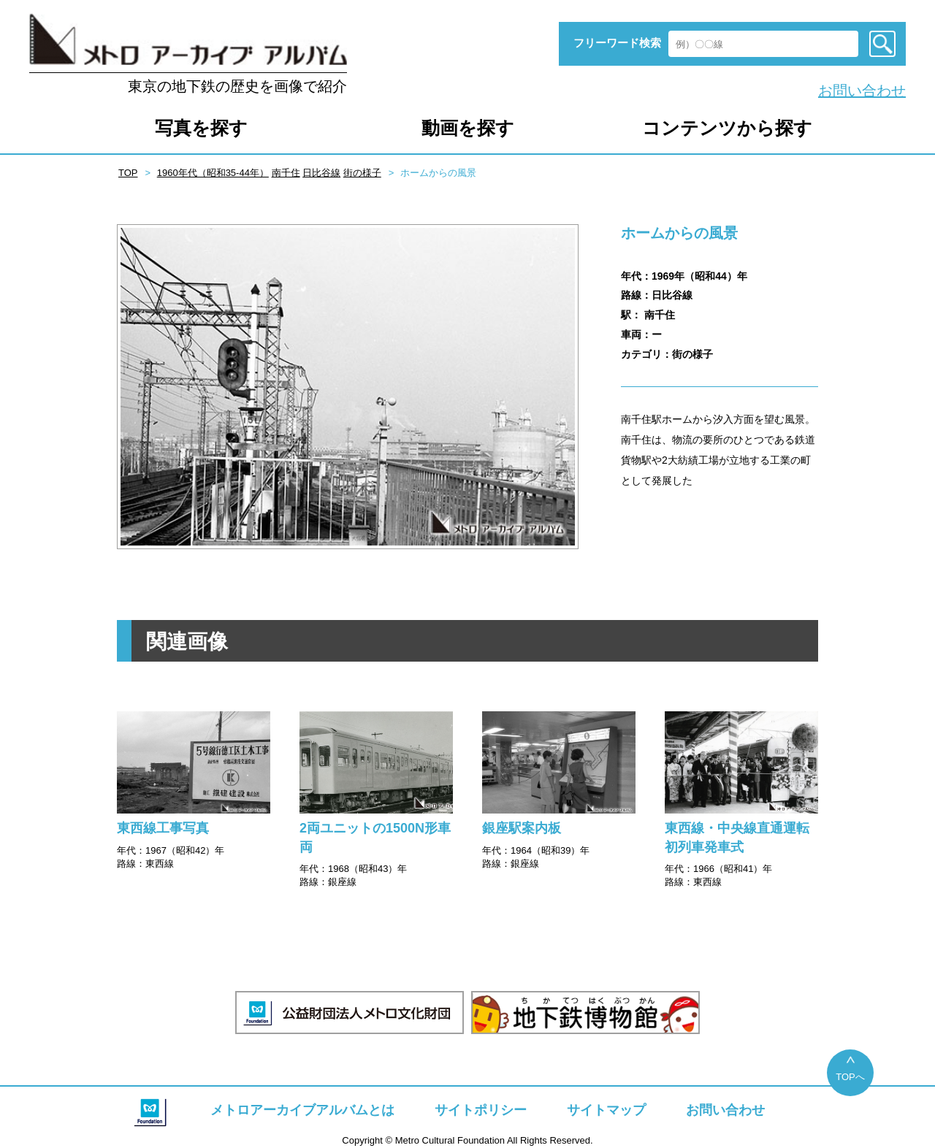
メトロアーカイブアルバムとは (302, 1110)
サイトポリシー (481, 1110)
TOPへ (850, 1076)
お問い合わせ (862, 91)
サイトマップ (606, 1110)
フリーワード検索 (617, 43)
